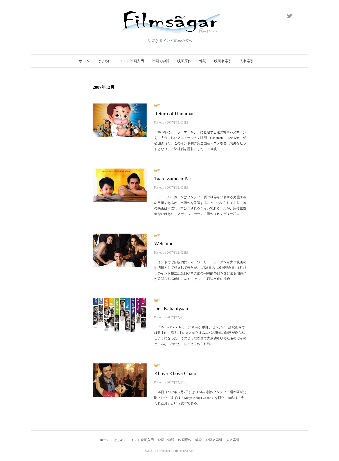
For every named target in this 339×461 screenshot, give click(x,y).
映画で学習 (160, 61)
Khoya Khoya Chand (175, 373)
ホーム (84, 61)
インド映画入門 (131, 61)
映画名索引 (223, 61)
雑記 (202, 61)
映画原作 (184, 61)
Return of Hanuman (174, 113)
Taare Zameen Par (172, 178)
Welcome (164, 243)
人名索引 (247, 61)
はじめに (104, 61)
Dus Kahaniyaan (171, 308)
